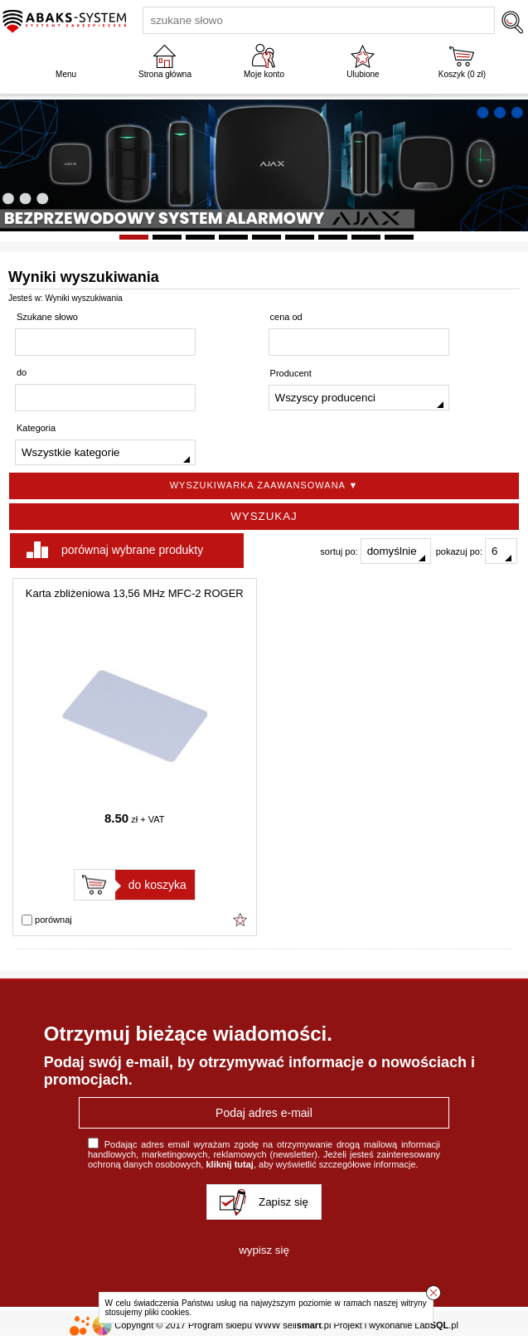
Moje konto (264, 74)
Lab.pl (436, 1325)
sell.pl (307, 1325)
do (22, 372)
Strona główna (164, 74)
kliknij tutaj (229, 1164)
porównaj (47, 920)
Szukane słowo (47, 317)
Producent (291, 373)
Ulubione (362, 74)
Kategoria (36, 428)
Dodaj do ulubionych (240, 919)
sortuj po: (375, 551)
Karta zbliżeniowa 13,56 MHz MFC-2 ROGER (135, 593)
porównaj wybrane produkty (132, 549)
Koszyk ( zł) (462, 74)
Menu (66, 74)
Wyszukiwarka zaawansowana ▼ (264, 485)
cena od (286, 317)
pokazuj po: (476, 551)
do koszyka (157, 884)
